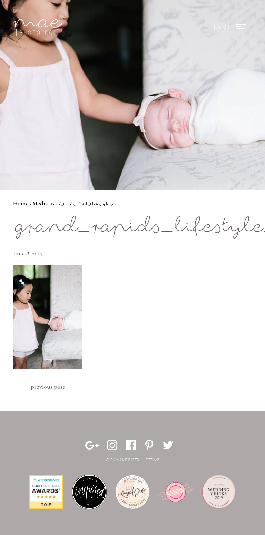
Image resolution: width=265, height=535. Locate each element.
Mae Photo (39, 27)
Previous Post (48, 386)
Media (40, 203)
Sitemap (152, 460)
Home (21, 203)
